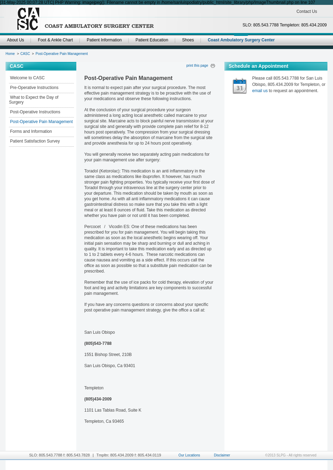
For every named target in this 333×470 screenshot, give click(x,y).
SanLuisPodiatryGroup (85, 19)
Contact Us (307, 11)
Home (10, 54)
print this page (197, 65)
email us (260, 90)
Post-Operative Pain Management (61, 54)
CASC (25, 54)
